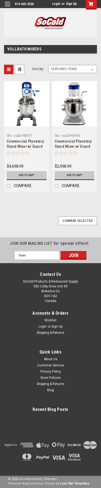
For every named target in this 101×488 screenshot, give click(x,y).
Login (56, 4)
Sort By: (38, 69)
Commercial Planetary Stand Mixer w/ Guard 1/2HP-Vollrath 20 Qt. (25, 146)
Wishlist (50, 320)
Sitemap (50, 479)
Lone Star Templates (74, 483)
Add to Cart (26, 175)
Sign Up (71, 4)
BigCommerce (33, 483)
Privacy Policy (50, 371)
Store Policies (50, 378)
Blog (50, 390)
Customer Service (50, 365)
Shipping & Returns (50, 333)
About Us (50, 359)
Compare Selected (77, 221)
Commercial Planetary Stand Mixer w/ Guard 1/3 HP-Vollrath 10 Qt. (73, 146)
